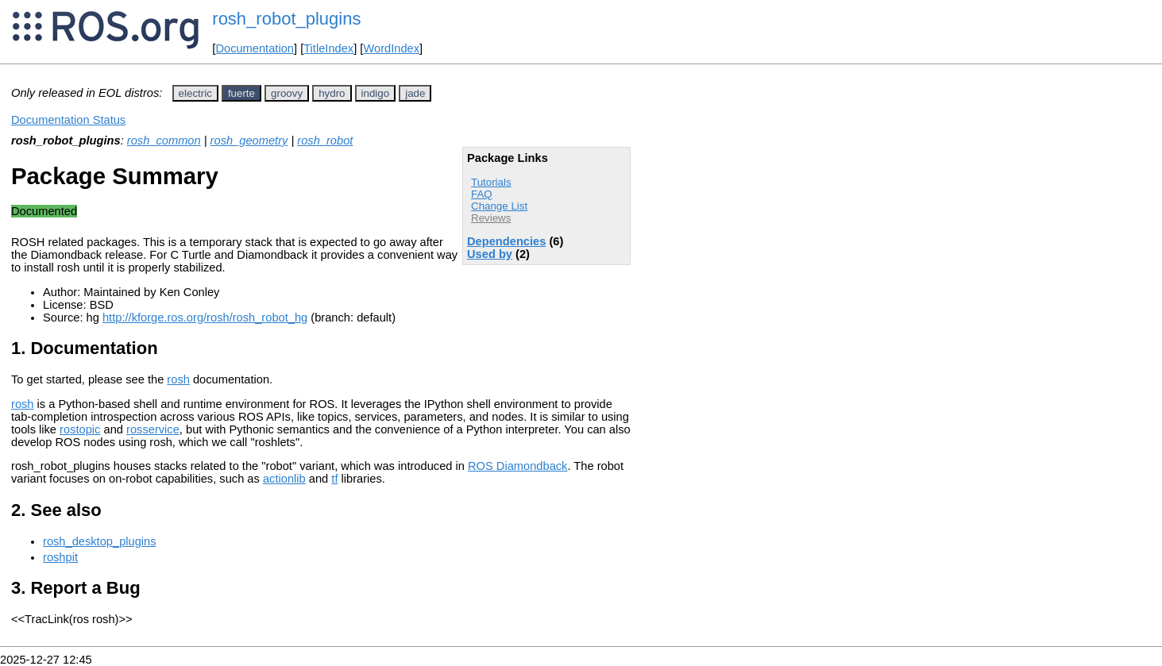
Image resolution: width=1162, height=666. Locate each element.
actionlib (284, 478)
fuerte (241, 93)
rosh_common (164, 140)
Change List (499, 206)
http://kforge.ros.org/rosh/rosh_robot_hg (204, 317)
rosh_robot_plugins (286, 19)
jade (415, 93)
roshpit (60, 557)
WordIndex (391, 48)
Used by (489, 254)
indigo (375, 93)
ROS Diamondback (517, 466)
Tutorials (491, 182)
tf (334, 478)
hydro (331, 93)
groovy (287, 93)
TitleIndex (328, 48)
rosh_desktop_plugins (99, 541)
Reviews (491, 218)
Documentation (254, 48)
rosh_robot (325, 140)
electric (195, 93)
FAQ (481, 194)
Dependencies (506, 241)
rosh (178, 379)
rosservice (153, 429)
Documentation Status (68, 120)
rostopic (80, 429)
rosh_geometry (249, 140)
